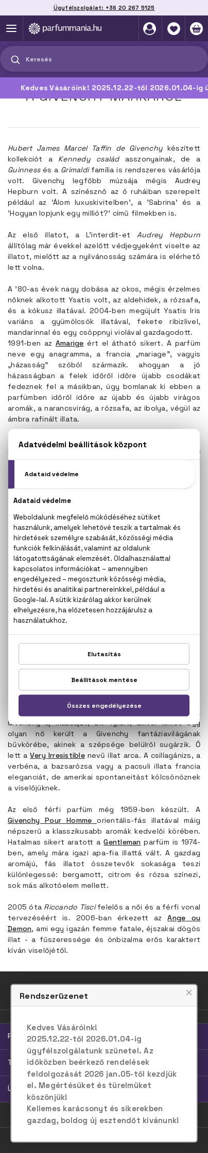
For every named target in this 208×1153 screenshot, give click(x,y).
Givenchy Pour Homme (50, 820)
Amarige (70, 343)
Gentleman (122, 842)
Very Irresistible (57, 755)
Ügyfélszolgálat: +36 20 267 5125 (104, 7)
